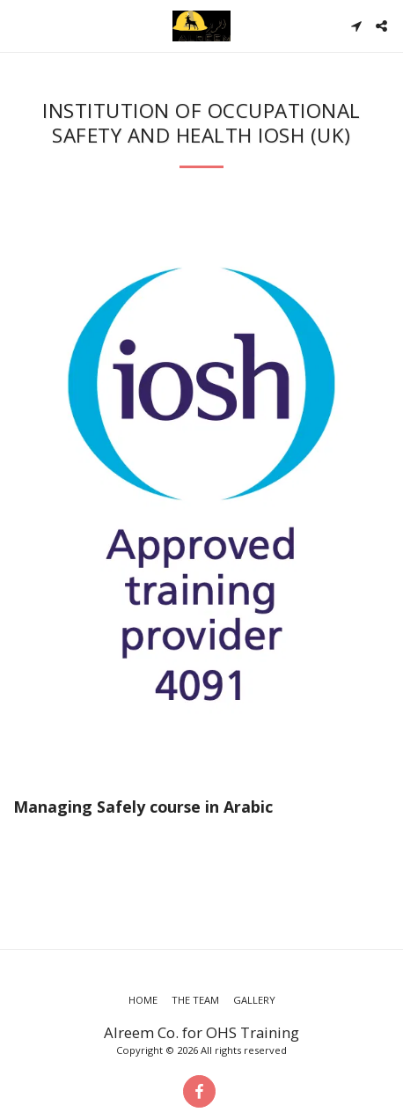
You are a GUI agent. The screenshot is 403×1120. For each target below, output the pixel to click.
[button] (19, 25)
